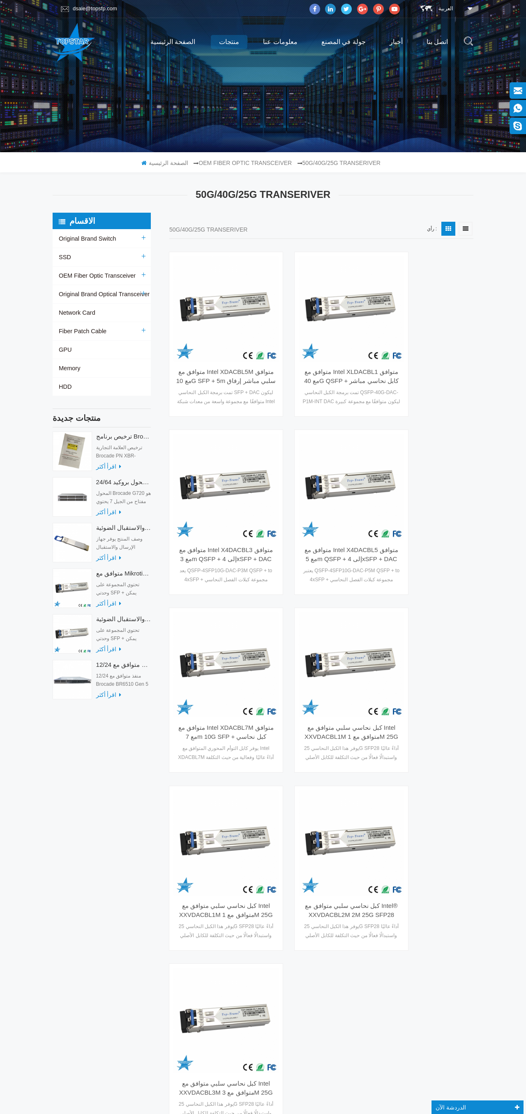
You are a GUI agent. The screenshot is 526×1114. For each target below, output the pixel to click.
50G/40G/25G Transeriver (341, 163)
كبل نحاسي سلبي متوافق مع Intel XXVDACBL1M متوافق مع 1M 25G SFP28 (426, 511)
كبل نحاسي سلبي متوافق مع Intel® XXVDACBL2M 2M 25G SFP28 (321, 667)
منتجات (229, 41)
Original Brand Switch (86, 238)
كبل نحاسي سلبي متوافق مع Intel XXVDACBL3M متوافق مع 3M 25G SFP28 (426, 667)
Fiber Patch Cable (82, 331)
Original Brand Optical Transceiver (102, 294)
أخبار (396, 41)
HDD (65, 386)
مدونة (64, 896)
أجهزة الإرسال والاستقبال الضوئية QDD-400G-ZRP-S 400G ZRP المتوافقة (123, 531)
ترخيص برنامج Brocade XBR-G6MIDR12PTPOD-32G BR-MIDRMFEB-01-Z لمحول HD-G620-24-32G (123, 440)
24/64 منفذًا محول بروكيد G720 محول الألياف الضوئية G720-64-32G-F (123, 486)
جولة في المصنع (343, 41)
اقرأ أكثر (108, 470)
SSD (65, 257)
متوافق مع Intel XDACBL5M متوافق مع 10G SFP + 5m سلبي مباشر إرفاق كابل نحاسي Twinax (216, 355)
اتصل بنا (437, 41)
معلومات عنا (280, 41)
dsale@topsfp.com (89, 8)
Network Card (76, 312)
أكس (64, 880)
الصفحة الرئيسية (172, 41)
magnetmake (276, 1099)
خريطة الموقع (73, 912)
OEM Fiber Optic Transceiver (245, 163)
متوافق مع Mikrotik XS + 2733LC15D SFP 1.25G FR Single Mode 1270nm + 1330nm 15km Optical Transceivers (123, 577)
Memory (69, 368)
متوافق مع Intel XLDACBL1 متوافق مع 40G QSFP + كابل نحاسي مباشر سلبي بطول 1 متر (321, 355)
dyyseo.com (365, 1088)
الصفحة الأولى (241, 727)
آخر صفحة (405, 727)
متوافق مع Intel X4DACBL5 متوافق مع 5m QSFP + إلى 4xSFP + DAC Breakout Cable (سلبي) (216, 511)
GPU (65, 349)
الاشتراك (420, 1021)
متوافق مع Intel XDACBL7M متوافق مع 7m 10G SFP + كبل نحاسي (321, 511)
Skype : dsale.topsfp (413, 945)
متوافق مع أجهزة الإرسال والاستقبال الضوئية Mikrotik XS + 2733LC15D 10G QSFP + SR (123, 623)
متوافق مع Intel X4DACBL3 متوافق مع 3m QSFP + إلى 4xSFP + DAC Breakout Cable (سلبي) (427, 355)
